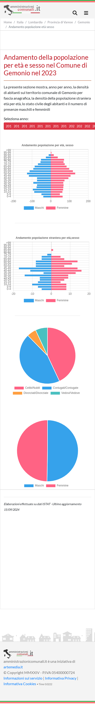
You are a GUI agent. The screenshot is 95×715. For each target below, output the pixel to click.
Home (8, 22)
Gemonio (84, 22)
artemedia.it (13, 667)
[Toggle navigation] (75, 13)
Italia (20, 22)
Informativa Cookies (19, 683)
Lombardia (35, 22)
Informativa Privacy (60, 678)
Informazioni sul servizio (22, 678)
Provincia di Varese (60, 22)
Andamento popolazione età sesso (31, 27)
